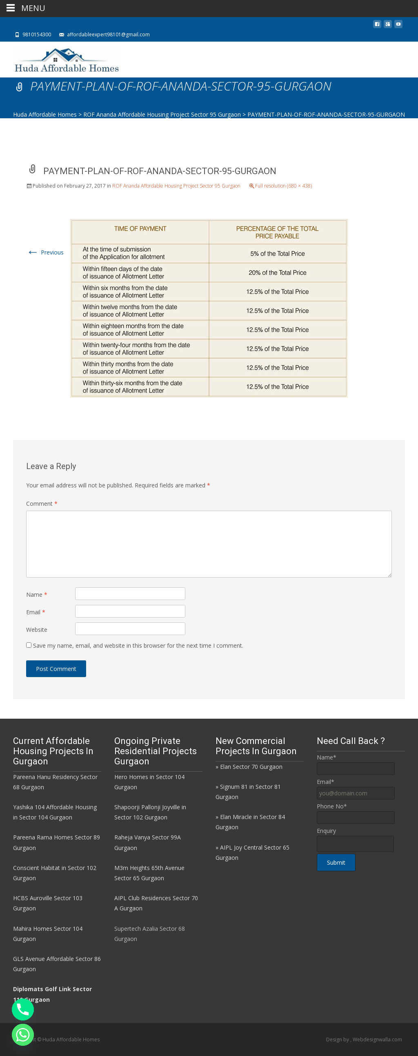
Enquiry (326, 831)
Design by (338, 1039)
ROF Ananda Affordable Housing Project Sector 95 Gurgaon (176, 185)
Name (36, 594)
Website (36, 629)
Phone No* (332, 806)
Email (35, 612)
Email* (325, 782)
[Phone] (23, 1009)
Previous (45, 252)
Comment (42, 503)
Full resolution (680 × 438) (283, 185)
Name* (326, 757)
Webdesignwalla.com (377, 1039)
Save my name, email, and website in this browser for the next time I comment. (138, 645)
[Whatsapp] (23, 1035)
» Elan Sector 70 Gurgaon (249, 766)
